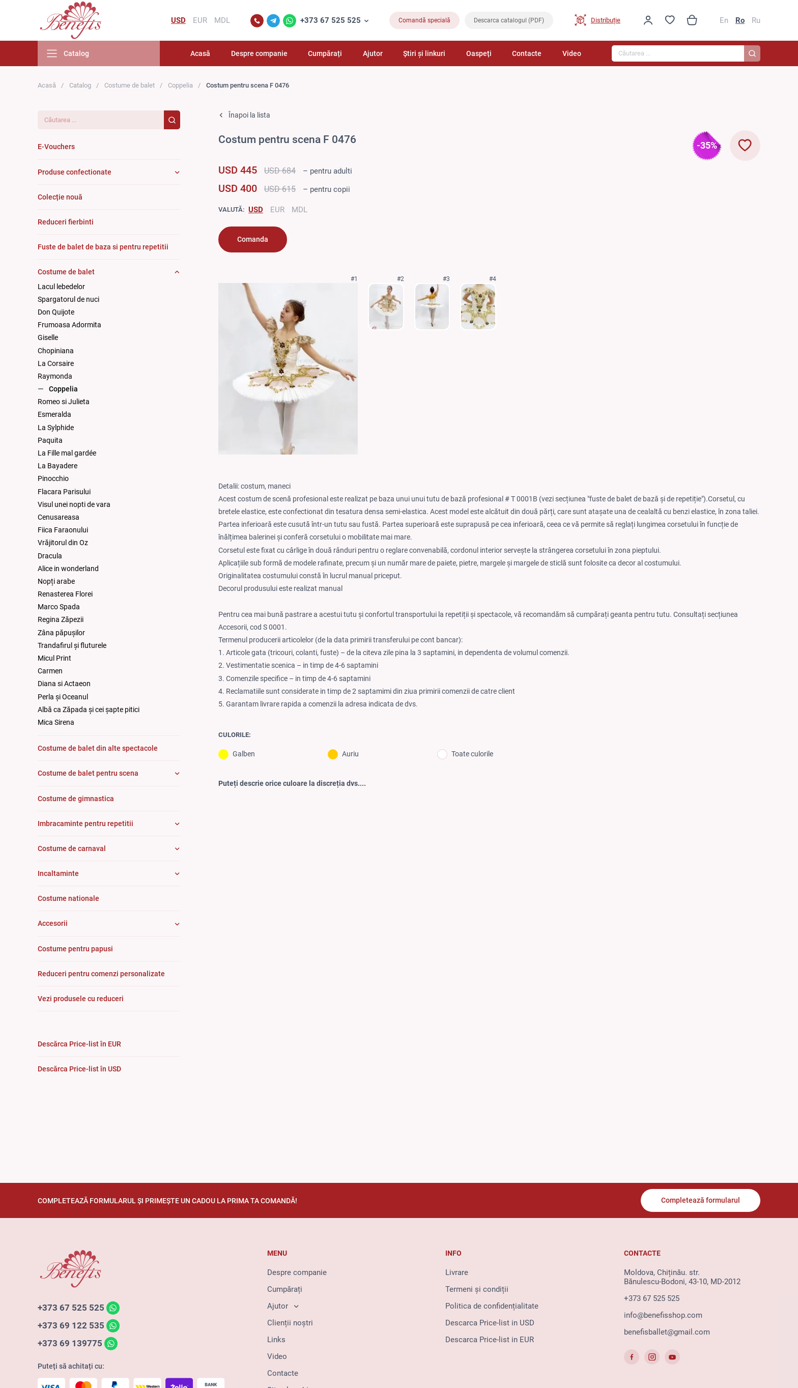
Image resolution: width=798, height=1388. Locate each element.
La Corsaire (56, 363)
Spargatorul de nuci (68, 299)
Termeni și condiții (476, 1289)
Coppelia (180, 85)
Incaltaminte (58, 873)
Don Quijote (56, 312)
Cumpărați (325, 53)
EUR (277, 209)
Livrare (456, 1272)
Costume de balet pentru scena (88, 773)
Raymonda (55, 376)
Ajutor (373, 53)
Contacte (527, 53)
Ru (756, 20)
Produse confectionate (74, 172)
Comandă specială (424, 20)
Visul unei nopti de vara (74, 504)
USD (255, 209)
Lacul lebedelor (61, 286)
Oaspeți (479, 53)
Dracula (50, 556)
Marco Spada (59, 607)
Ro (740, 20)
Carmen (50, 671)
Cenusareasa (58, 517)
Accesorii (53, 923)
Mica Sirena (56, 722)
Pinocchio (53, 478)
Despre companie (259, 53)
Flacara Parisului (64, 492)
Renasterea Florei (65, 594)
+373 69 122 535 (71, 1325)
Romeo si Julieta (64, 402)
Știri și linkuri (424, 53)
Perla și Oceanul (63, 697)
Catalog (80, 85)
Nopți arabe (56, 581)
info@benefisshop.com (663, 1315)
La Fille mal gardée (67, 453)
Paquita (50, 440)
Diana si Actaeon (64, 683)
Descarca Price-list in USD (489, 1322)
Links (276, 1339)
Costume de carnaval (72, 848)
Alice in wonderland (68, 568)
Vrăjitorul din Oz (63, 543)
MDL (299, 209)
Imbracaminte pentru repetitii (85, 823)
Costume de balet (129, 85)
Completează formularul (700, 1200)
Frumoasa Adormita (69, 325)
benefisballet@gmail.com (667, 1332)
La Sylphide (56, 427)
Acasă (200, 53)
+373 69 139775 (70, 1343)
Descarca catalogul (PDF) (509, 20)
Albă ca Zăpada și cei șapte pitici (88, 709)
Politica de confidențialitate (491, 1306)
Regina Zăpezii (60, 619)
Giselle (48, 337)
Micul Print (54, 658)
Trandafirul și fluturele (72, 645)
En (724, 20)
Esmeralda (54, 414)
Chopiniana (56, 351)
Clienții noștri (290, 1322)
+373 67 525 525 (330, 20)
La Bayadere (57, 466)
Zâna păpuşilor (61, 633)
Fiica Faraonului (63, 530)
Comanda (252, 239)
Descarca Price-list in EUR (489, 1339)
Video (571, 53)
